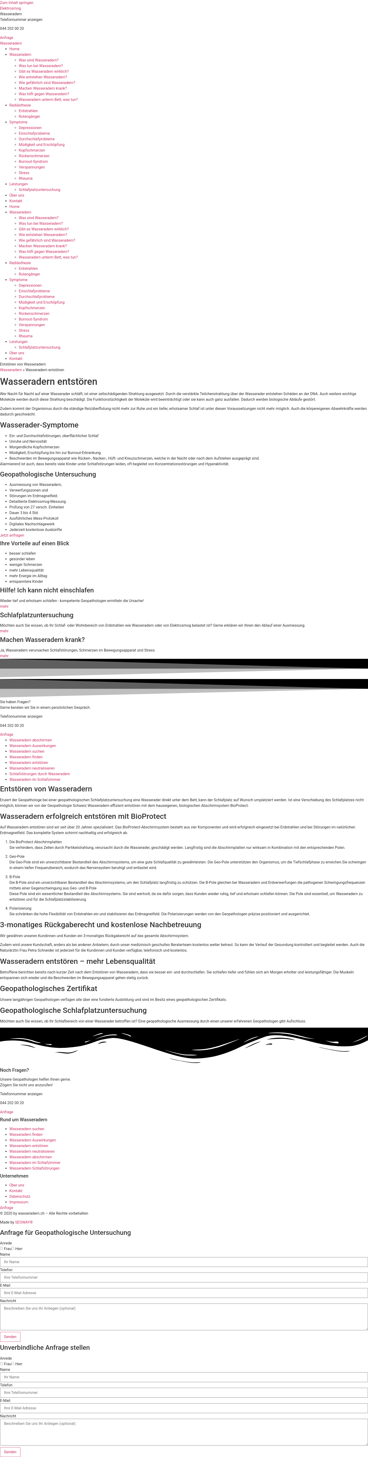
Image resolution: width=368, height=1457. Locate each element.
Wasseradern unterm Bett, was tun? (48, 99)
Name (5, 1254)
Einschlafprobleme (34, 133)
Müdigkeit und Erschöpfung (42, 144)
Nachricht (8, 1301)
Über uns (16, 195)
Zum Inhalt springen (16, 2)
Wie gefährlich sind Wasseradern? (47, 82)
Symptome (18, 122)
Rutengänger (29, 116)
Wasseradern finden (25, 757)
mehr (4, 606)
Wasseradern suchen (26, 751)
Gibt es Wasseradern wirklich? (44, 71)
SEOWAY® (24, 1222)
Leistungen (18, 184)
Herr (19, 1249)
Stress (24, 173)
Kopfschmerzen (32, 150)
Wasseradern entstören (28, 762)
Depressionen (30, 128)
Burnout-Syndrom (33, 161)
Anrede (6, 1243)
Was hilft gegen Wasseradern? (44, 94)
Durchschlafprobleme (37, 139)
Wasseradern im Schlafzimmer (35, 779)
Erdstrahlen (28, 111)
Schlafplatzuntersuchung (39, 189)
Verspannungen (32, 167)
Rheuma (26, 178)
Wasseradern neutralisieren (32, 768)
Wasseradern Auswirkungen (32, 746)
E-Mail (5, 1285)
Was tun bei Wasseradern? (41, 66)
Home (14, 49)
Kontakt (15, 201)
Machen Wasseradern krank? (43, 88)
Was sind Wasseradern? (39, 60)
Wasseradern (11, 43)
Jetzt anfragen (12, 535)
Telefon (6, 1270)
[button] (11, 14)
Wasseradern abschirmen (30, 740)
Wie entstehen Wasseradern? (43, 77)
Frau (7, 1249)
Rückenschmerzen (34, 156)
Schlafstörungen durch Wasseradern (39, 774)
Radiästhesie (20, 105)
